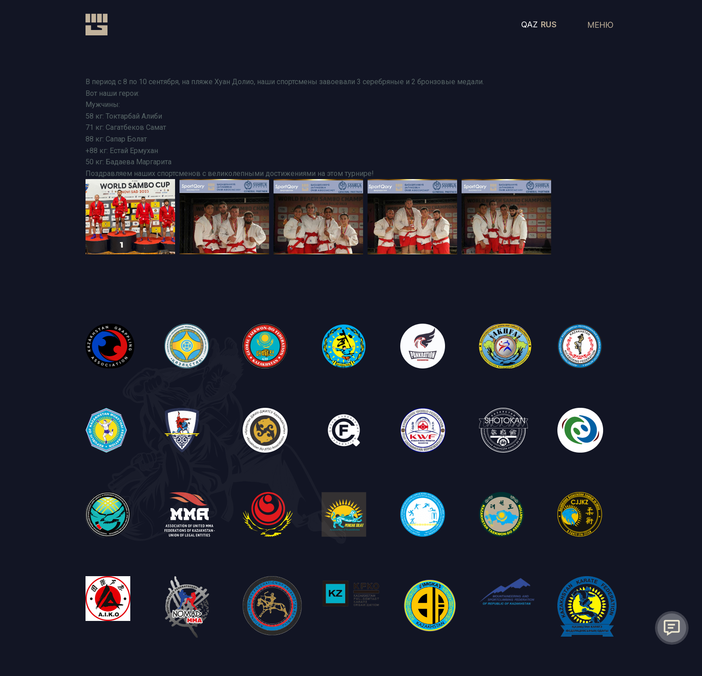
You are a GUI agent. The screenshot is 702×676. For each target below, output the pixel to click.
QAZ (529, 24)
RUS (548, 24)
